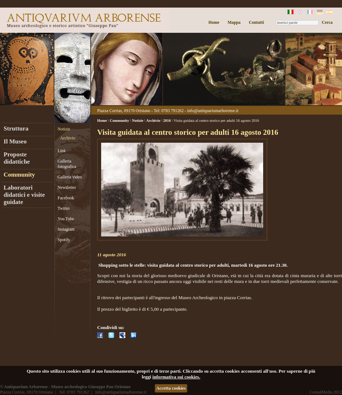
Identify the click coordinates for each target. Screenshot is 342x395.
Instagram (66, 229)
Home (213, 22)
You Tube (66, 218)
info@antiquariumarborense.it (212, 110)
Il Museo (15, 141)
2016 (167, 121)
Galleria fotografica (67, 164)
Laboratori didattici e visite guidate (24, 194)
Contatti (256, 22)
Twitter (64, 208)
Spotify (64, 239)
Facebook (66, 197)
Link (62, 150)
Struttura (16, 128)
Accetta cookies (171, 388)
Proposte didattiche (17, 158)
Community (19, 174)
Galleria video (70, 176)
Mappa (234, 22)
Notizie (64, 129)
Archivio (67, 138)
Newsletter (67, 187)
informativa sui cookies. (176, 377)
